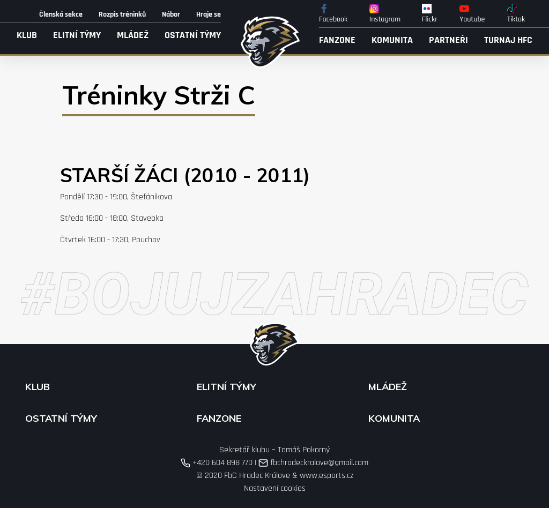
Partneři (448, 40)
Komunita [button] (392, 40)
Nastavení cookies (275, 488)
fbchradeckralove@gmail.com (313, 462)
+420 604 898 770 (217, 462)
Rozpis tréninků (122, 14)
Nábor (171, 14)
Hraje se (208, 14)
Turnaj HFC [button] (508, 40)
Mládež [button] (133, 35)
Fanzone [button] (337, 40)
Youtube (472, 14)
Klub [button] (27, 35)
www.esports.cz (326, 475)
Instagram (384, 14)
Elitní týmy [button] (77, 35)
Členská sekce (61, 14)
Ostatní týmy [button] (193, 35)
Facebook (333, 14)
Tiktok (516, 14)
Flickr (429, 14)
